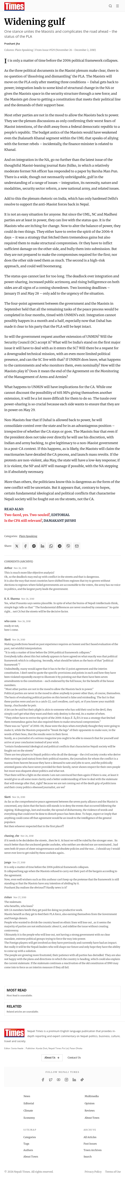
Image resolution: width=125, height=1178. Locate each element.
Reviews (90, 1110)
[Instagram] (66, 1079)
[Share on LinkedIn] (42, 546)
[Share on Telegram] (59, 546)
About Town (92, 1117)
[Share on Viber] (68, 546)
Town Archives (93, 1150)
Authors (28, 1150)
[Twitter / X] (51, 1079)
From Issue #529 (65, 50)
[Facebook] (43, 1079)
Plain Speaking (28, 536)
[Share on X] (16, 546)
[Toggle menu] (117, 6)
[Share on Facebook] (25, 546)
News (27, 1096)
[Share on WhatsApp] (51, 546)
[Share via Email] (76, 546)
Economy (29, 1117)
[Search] (110, 6)
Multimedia (92, 1096)
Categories (29, 1137)
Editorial (29, 1103)
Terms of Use (113, 1171)
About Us (52, 1057)
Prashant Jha (12, 43)
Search (88, 1156)
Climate (28, 1110)
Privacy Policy (93, 1171)
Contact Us (74, 1057)
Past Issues (90, 1143)
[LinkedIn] (74, 1079)
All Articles (90, 1137)
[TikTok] (82, 1079)
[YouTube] (58, 1079)
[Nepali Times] (14, 1034)
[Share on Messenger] (34, 546)
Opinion (89, 1103)
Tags (26, 1143)
